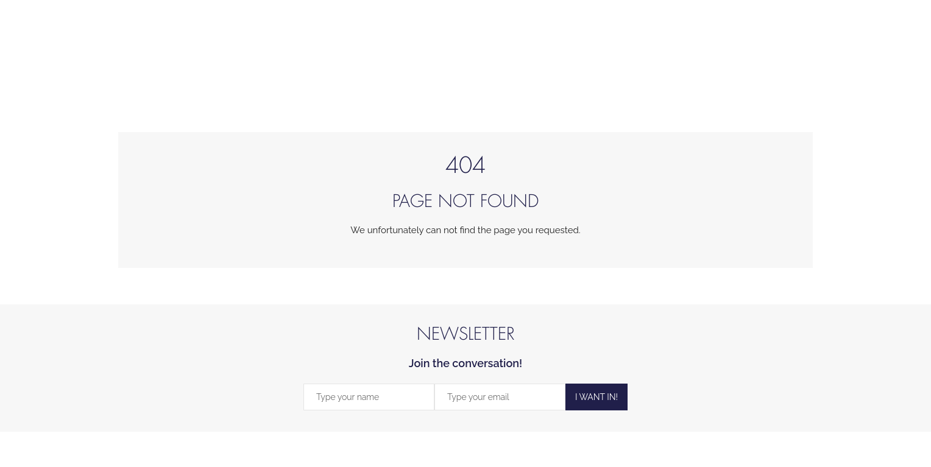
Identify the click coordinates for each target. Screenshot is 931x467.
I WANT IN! (596, 397)
